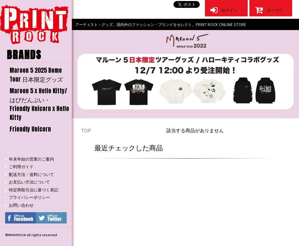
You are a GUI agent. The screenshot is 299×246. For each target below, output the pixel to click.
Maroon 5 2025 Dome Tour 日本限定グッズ (36, 75)
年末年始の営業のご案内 (31, 159)
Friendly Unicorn (30, 129)
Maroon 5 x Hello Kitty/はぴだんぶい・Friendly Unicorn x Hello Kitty (39, 104)
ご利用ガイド (21, 166)
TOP (86, 130)
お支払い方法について (29, 182)
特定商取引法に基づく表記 (33, 190)
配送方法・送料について (31, 174)
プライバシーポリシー (29, 197)
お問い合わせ (21, 205)
